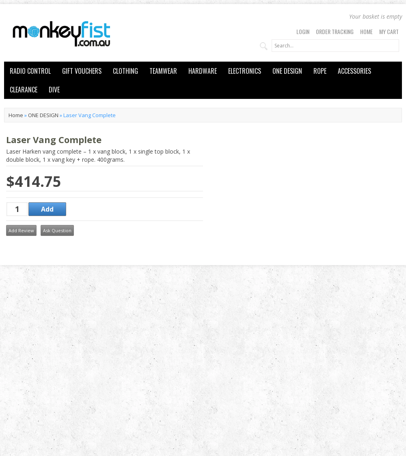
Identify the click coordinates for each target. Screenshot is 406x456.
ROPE (319, 71)
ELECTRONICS (244, 71)
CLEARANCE (23, 89)
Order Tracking (335, 31)
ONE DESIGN (287, 71)
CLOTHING (125, 71)
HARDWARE (202, 71)
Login (302, 31)
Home (366, 31)
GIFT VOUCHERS (82, 71)
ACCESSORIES (354, 71)
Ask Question (57, 230)
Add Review (21, 230)
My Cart (389, 31)
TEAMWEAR (163, 71)
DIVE (54, 89)
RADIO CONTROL (30, 71)
